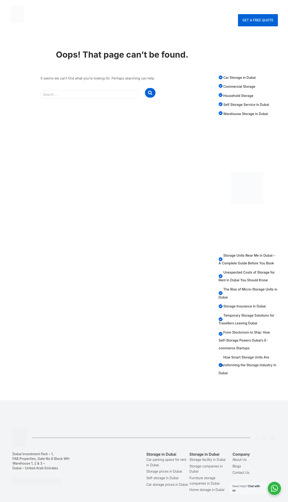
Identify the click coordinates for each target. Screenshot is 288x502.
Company (206, 8)
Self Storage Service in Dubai (246, 105)
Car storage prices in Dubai (167, 484)
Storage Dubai (134, 8)
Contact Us (233, 8)
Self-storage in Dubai (162, 478)
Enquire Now (262, 8)
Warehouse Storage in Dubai (245, 114)
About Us (240, 460)
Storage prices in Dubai (164, 471)
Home (107, 8)
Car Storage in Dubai (239, 78)
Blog (186, 8)
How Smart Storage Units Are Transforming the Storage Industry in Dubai (247, 365)
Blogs (237, 466)
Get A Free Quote (257, 20)
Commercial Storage (239, 86)
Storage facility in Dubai (207, 460)
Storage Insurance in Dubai (244, 306)
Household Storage (238, 96)
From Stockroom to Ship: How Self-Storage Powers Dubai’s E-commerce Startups (244, 340)
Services (165, 8)
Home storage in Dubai (206, 490)
